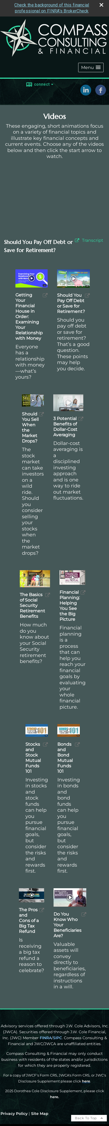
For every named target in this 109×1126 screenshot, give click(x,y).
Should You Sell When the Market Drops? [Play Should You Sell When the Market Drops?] (30, 427)
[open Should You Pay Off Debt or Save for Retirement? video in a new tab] (87, 295)
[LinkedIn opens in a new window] (85, 93)
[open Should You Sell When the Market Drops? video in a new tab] (41, 414)
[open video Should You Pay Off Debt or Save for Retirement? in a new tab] (77, 240)
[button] (91, 67)
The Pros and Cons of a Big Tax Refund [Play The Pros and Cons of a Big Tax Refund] (29, 920)
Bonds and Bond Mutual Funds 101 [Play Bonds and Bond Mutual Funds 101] (65, 758)
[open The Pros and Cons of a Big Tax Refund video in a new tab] (41, 910)
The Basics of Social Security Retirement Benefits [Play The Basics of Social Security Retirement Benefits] (32, 605)
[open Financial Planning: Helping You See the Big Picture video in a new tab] (83, 592)
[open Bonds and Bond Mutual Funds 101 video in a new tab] (77, 744)
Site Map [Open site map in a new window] (39, 1113)
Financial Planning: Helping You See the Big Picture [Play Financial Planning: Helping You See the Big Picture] (70, 606)
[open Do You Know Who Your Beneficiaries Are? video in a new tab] (83, 914)
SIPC (57, 1037)
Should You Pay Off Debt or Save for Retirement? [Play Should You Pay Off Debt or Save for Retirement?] (71, 303)
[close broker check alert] (101, 5)
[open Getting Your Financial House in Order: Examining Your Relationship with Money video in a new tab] (45, 295)
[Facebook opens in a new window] (100, 93)
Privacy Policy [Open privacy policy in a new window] (14, 1113)
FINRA (46, 1037)
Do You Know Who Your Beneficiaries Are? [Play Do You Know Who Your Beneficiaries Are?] (67, 925)
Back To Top (89, 1118)
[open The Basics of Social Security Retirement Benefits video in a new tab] (47, 595)
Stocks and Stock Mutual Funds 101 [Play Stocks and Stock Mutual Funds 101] (33, 758)
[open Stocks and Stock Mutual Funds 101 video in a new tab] (45, 744)
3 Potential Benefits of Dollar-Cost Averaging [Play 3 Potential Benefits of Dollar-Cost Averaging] (65, 426)
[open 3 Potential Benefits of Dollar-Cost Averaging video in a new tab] (80, 419)
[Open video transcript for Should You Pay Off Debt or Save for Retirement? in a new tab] (92, 240)
